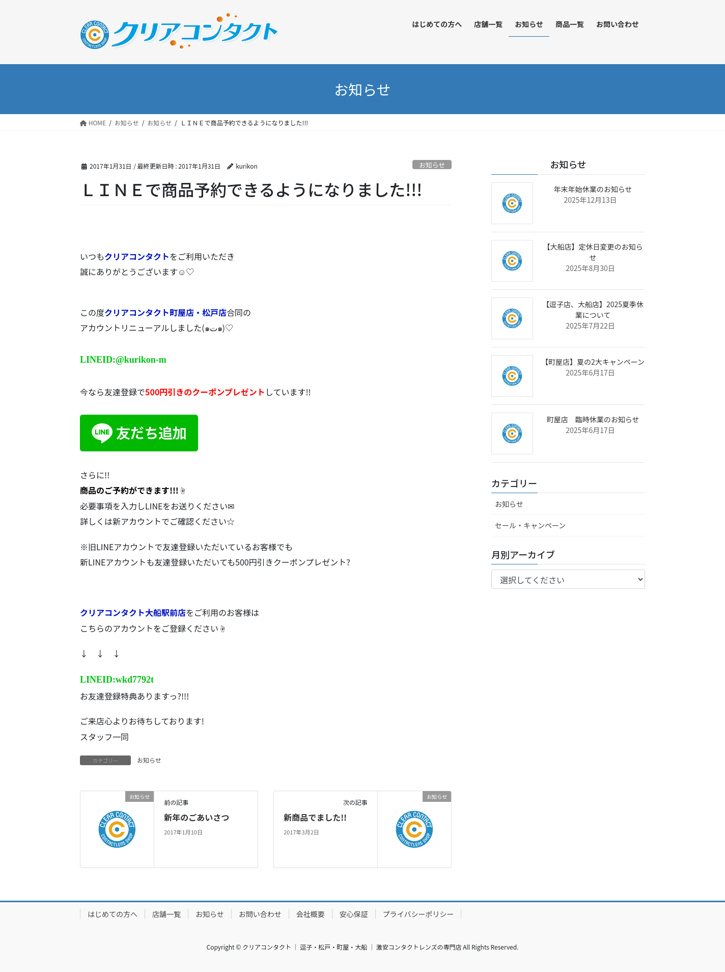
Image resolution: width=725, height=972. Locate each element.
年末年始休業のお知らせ (593, 189)
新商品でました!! (315, 817)
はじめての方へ (112, 914)
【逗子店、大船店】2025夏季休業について (593, 309)
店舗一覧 (166, 914)
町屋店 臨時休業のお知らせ (593, 419)
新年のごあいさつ (196, 817)
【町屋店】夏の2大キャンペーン (593, 362)
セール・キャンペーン (530, 525)
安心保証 (354, 914)
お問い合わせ (260, 914)
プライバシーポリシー (418, 914)
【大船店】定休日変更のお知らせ (593, 251)
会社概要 (310, 914)
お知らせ (432, 165)
